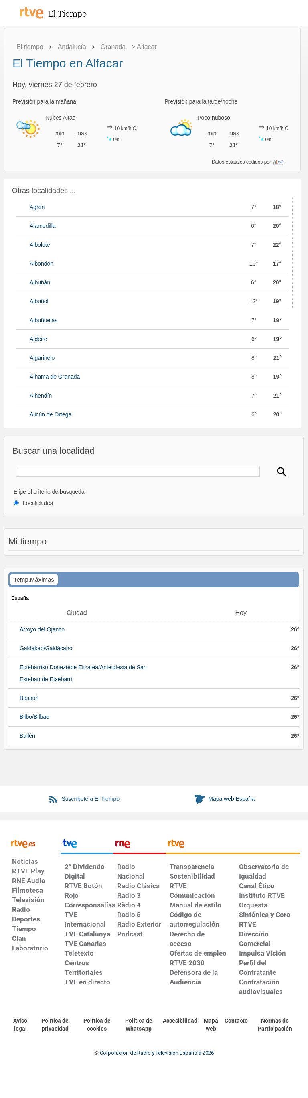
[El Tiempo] (76, 9)
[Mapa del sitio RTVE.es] (211, 1025)
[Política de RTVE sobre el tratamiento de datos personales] (54, 1025)
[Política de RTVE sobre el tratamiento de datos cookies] (97, 1025)
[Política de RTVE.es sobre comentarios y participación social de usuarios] (275, 1025)
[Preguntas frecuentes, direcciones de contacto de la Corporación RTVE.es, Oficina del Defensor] (236, 1021)
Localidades (38, 503)
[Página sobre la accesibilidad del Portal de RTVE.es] (180, 1021)
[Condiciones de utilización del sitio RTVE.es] (20, 1025)
